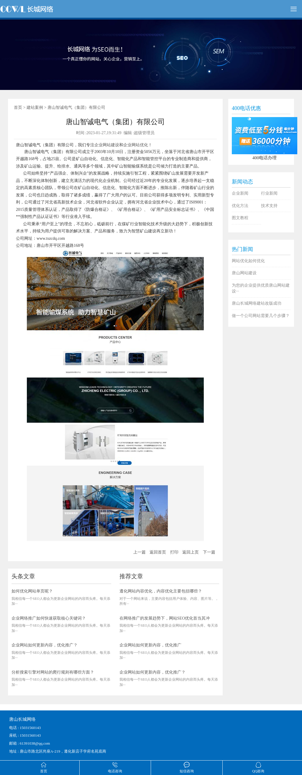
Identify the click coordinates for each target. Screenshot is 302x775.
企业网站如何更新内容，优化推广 (150, 645)
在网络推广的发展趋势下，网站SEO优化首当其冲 (164, 618)
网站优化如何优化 (248, 261)
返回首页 (158, 552)
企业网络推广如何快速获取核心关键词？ (49, 618)
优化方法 (240, 205)
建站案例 (35, 107)
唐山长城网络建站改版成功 (256, 303)
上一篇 (139, 552)
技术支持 (269, 205)
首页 (18, 107)
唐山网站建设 (244, 273)
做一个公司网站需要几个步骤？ (261, 315)
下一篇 (209, 552)
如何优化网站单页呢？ (32, 591)
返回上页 (190, 552)
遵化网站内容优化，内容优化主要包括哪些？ (160, 591)
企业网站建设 (106, 145)
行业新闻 (269, 193)
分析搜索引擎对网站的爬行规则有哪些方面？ (53, 672)
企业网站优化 (135, 145)
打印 (174, 552)
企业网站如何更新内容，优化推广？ (45, 645)
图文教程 (240, 218)
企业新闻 (240, 193)
